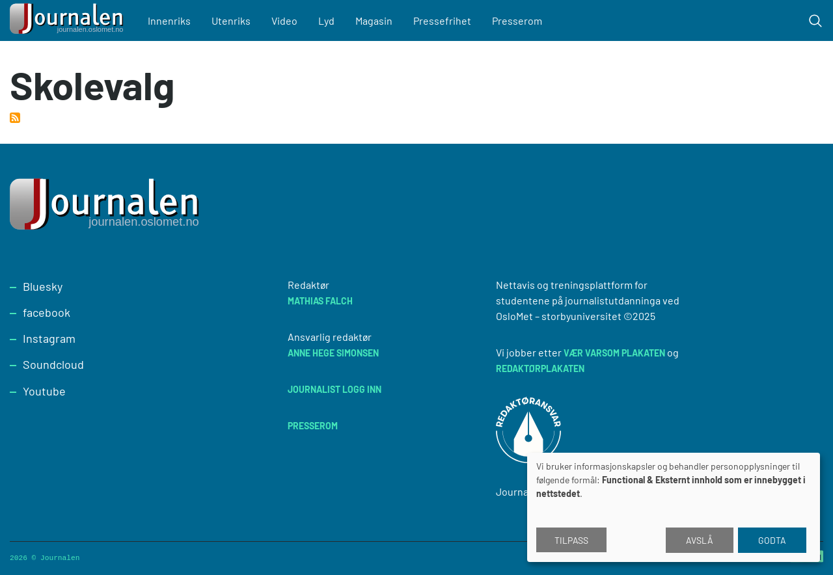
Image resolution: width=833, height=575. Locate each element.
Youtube (44, 391)
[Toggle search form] (815, 21)
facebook (46, 312)
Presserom (517, 20)
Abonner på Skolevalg (15, 118)
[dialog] (673, 507)
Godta (772, 540)
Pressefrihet (442, 20)
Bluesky (42, 286)
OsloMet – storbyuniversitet (558, 316)
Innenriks (169, 20)
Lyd (326, 20)
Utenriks (231, 20)
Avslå (699, 540)
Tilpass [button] (571, 540)
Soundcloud (53, 364)
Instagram (49, 338)
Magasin (373, 20)
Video (284, 20)
